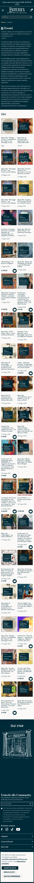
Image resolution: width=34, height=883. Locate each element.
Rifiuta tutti (9, 872)
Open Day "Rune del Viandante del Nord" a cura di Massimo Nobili (24, 264)
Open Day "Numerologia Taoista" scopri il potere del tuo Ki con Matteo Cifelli (25, 429)
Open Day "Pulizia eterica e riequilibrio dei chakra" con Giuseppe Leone (8, 140)
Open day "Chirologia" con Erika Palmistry (7, 534)
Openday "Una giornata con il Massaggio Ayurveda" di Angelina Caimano (24, 334)
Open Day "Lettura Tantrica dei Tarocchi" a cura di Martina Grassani (24, 171)
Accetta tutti (10, 868)
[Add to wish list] (15, 121)
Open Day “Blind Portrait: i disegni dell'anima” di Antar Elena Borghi (24, 461)
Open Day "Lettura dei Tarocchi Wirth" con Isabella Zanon (24, 201)
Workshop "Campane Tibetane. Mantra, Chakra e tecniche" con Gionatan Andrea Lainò (8, 296)
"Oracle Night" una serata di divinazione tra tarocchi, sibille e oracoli (24, 605)
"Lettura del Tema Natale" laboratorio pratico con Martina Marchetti (24, 670)
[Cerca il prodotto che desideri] (15, 17)
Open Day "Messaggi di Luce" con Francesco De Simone (8, 170)
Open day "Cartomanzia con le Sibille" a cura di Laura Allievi (24, 397)
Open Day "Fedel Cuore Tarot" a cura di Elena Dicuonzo (8, 333)
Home (3, 22)
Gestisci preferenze (12, 876)
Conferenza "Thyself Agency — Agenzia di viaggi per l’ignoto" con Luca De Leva (25, 638)
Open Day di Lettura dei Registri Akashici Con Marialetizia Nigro (25, 571)
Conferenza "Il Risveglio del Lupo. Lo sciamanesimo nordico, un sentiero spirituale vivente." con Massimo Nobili (24, 537)
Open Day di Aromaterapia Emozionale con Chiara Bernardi (23, 140)
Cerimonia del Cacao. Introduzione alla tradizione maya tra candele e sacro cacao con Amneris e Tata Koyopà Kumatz (8, 502)
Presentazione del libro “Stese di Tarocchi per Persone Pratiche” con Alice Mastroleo (8, 704)
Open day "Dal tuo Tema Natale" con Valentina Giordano (24, 230)
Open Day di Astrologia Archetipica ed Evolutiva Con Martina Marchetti (8, 366)
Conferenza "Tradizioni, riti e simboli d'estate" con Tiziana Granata (8, 428)
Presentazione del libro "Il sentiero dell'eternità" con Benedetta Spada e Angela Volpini (7, 572)
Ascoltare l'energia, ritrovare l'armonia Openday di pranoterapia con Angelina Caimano (8, 232)
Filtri (3, 114)
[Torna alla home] (17, 10)
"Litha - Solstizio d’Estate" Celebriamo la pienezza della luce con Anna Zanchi (24, 365)
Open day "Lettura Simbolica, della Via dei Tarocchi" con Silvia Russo (8, 670)
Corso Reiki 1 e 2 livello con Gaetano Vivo (24, 499)
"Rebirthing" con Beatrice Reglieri (7, 262)
